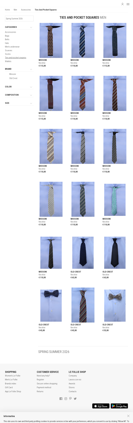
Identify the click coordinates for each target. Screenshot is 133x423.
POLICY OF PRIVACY (69, 417)
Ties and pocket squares (15, 57)
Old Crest (13, 78)
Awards (72, 383)
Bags (7, 36)
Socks (8, 54)
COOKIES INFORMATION (91, 417)
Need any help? (43, 375)
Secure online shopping (47, 383)
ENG (108, 420)
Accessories (26, 10)
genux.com (96, 420)
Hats (7, 43)
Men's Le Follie (11, 379)
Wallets (8, 61)
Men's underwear (12, 46)
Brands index (10, 383)
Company (73, 375)
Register (40, 379)
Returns (40, 391)
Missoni (12, 74)
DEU (111, 420)
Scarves (8, 50)
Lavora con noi (75, 379)
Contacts (72, 391)
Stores (72, 387)
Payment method (44, 387)
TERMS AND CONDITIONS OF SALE (43, 417)
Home (7, 10)
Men (15, 10)
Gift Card (9, 387)
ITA (105, 420)
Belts (7, 39)
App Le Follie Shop (13, 391)
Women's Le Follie (12, 375)
